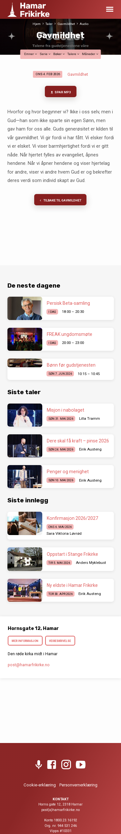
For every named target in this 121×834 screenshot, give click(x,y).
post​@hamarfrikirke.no (29, 665)
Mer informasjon (25, 641)
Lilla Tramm (89, 418)
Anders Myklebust (91, 562)
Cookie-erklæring (40, 785)
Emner (31, 54)
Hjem (37, 24)
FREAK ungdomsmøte (69, 334)
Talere (73, 54)
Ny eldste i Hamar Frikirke (72, 585)
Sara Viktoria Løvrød (64, 533)
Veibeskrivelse (60, 641)
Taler (49, 24)
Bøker (59, 54)
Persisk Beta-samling (68, 303)
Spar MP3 (60, 92)
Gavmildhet (66, 24)
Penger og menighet (68, 471)
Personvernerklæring (78, 785)
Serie (45, 54)
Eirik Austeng (90, 449)
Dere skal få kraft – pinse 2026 (78, 440)
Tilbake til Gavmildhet (60, 201)
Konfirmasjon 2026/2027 (72, 518)
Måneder (90, 54)
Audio (84, 24)
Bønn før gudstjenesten (71, 365)
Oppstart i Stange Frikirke (72, 554)
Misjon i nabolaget (65, 410)
